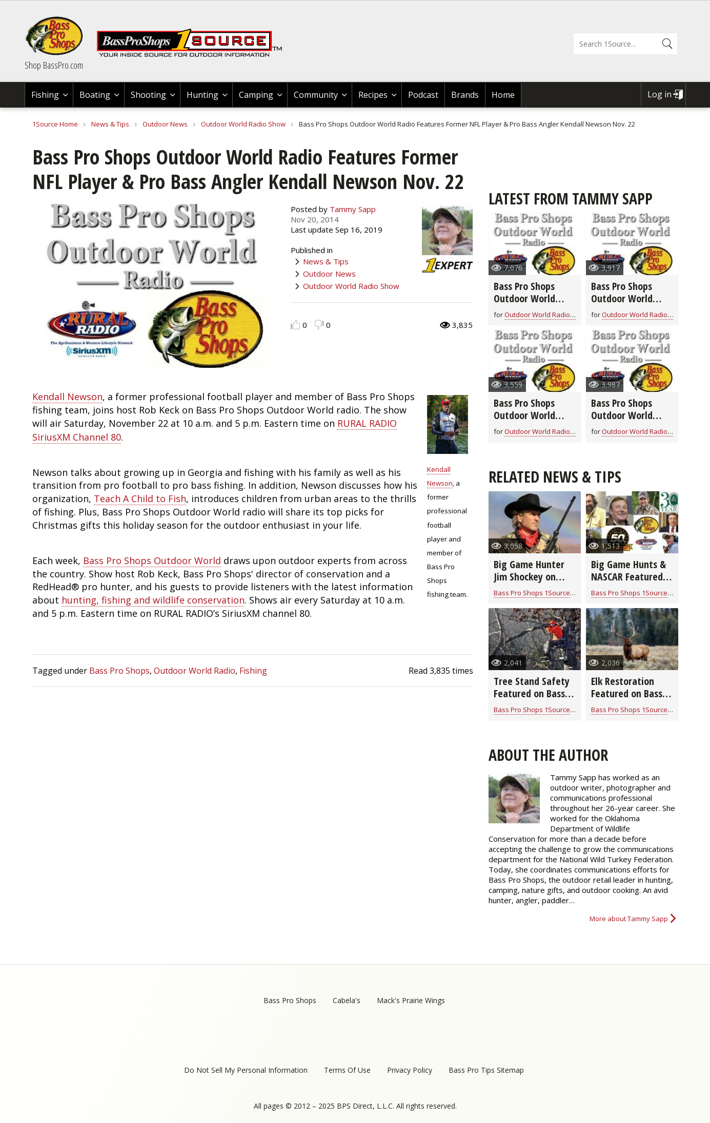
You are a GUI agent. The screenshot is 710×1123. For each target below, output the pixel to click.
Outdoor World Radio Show (243, 124)
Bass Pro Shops (119, 670)
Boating (94, 94)
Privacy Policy (409, 1070)
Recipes (373, 94)
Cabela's (346, 1000)
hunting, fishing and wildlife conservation (153, 600)
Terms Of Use (347, 1070)
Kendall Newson (67, 396)
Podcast (423, 94)
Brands (465, 94)
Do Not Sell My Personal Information (246, 1070)
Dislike (319, 324)
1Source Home (55, 124)
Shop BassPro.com (54, 65)
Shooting (148, 94)
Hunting (202, 94)
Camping (256, 94)
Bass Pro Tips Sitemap (486, 1070)
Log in (659, 94)
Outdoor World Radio (194, 670)
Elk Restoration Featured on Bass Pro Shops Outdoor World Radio (629, 699)
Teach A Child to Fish (140, 498)
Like (295, 324)
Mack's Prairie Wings (411, 1000)
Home (503, 94)
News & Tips (110, 124)
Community (316, 94)
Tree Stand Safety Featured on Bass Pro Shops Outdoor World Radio (532, 699)
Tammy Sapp (353, 209)
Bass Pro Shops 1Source (532, 592)
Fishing (45, 94)
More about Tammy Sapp (629, 918)
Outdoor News (165, 124)
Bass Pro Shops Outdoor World (152, 560)
